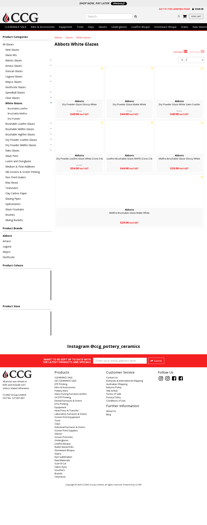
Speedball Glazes (28, 92)
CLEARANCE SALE (15, 27)
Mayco (7, 251)
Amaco (7, 241)
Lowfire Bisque (140, 27)
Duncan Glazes (14, 71)
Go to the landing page (174, 9)
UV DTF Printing (63, 435)
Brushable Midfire (17, 113)
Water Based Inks (64, 484)
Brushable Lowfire (18, 108)
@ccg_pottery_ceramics (115, 346)
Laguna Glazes (28, 76)
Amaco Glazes (28, 65)
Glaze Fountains (14, 209)
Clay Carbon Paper (16, 193)
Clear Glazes (28, 98)
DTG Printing (61, 441)
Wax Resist (11, 182)
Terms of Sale (113, 431)
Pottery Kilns (61, 428)
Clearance (60, 514)
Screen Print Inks (64, 474)
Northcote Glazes (15, 87)
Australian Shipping (116, 421)
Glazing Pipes (13, 198)
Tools (80, 27)
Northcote (9, 257)
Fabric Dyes (61, 504)
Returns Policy (114, 425)
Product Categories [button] (15, 37)
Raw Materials (62, 498)
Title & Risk (112, 428)
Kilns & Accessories (43, 27)
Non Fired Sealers (15, 177)
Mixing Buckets (14, 220)
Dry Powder (14, 118)
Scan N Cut (60, 501)
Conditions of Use (115, 438)
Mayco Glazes (28, 81)
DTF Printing (61, 421)
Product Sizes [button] (11, 306)
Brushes (10, 214)
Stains (184, 27)
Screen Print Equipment (67, 454)
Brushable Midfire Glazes (28, 129)
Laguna (7, 246)
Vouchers (60, 507)
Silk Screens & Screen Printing (22, 172)
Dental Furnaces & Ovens (68, 438)
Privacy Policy (113, 435)
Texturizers (11, 188)
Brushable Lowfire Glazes (28, 123)
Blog (108, 452)
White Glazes (28, 103)
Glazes (102, 27)
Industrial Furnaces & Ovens (70, 464)
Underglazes (119, 27)
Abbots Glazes (28, 60)
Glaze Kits (11, 55)
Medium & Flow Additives (20, 166)
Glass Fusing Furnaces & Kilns (71, 431)
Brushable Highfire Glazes (28, 134)
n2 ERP (138, 522)
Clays (91, 27)
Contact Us (112, 415)
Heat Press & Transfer (67, 448)
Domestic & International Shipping (124, 418)
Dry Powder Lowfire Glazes (28, 139)
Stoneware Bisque (165, 27)
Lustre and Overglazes (18, 161)
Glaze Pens (11, 156)
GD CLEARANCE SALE (66, 418)
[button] (197, 9)
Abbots (7, 235)
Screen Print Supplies (66, 468)
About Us (111, 448)
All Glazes (8, 44)
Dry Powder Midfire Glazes (28, 145)
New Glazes (12, 49)
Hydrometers (13, 204)
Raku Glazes (28, 150)
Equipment (65, 27)
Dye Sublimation (63, 494)
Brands (58, 511)
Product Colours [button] (13, 265)
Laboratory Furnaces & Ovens (71, 451)
